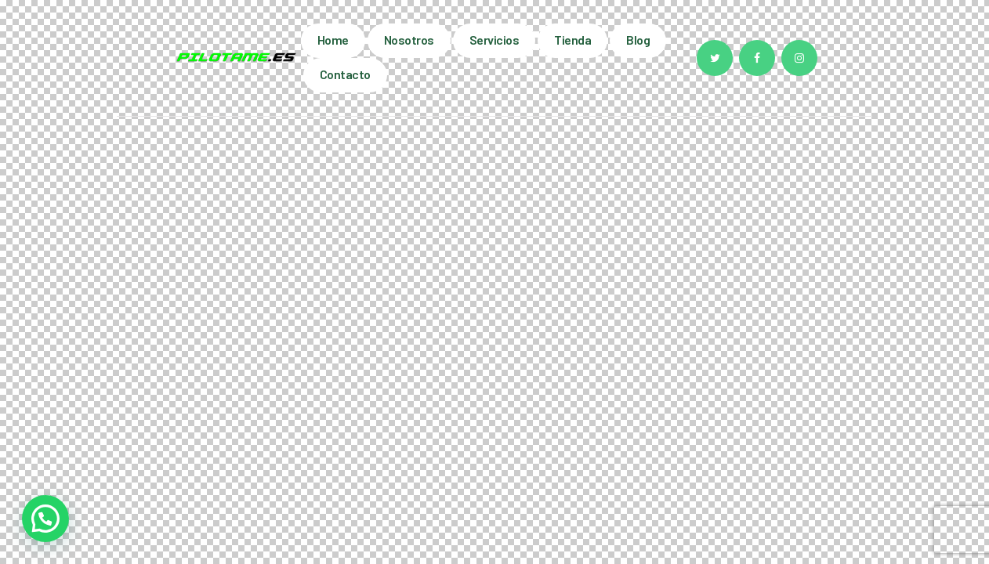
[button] (45, 518)
